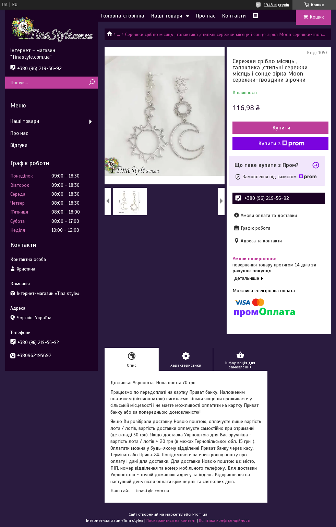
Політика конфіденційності (224, 520)
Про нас (205, 15)
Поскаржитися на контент (171, 520)
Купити (281, 127)
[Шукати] (92, 83)
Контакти (234, 15)
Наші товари (166, 15)
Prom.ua (199, 514)
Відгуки (18, 145)
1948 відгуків (276, 4)
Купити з (281, 143)
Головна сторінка (122, 15)
